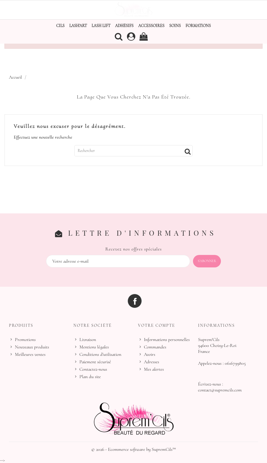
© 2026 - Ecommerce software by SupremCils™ (133, 449)
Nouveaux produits (32, 347)
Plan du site (90, 377)
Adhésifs (124, 25)
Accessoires (151, 25)
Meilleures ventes (30, 354)
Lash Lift (101, 25)
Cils (60, 25)
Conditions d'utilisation (100, 354)
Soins (175, 25)
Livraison (87, 340)
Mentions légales (94, 347)
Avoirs (149, 354)
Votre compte (156, 325)
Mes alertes (154, 369)
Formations (198, 25)
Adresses (151, 362)
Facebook (135, 301)
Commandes (155, 347)
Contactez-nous (93, 369)
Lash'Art (78, 25)
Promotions (25, 340)
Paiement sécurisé (95, 362)
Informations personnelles (167, 340)
